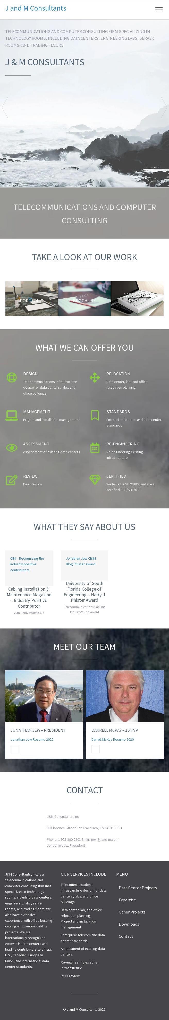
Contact (126, 936)
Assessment (36, 444)
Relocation (118, 374)
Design (30, 374)
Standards (118, 411)
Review (30, 476)
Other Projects (132, 912)
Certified (116, 476)
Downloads (129, 924)
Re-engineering (122, 444)
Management (36, 411)
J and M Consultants (35, 8)
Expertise (127, 900)
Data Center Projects (138, 888)
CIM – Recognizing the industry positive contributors (27, 564)
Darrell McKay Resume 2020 (112, 739)
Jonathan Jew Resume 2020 (32, 739)
